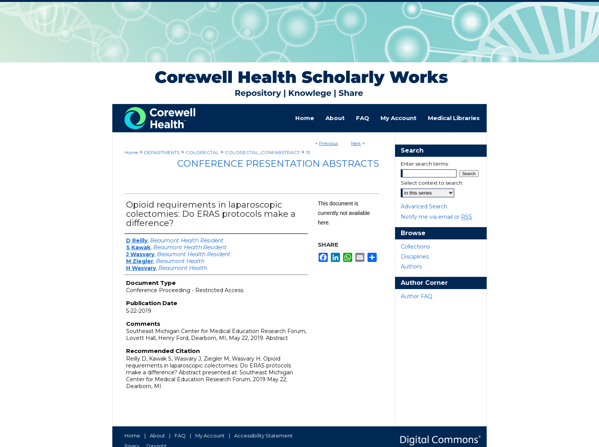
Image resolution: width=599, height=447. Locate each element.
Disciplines (415, 256)
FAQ (180, 435)
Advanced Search (424, 206)
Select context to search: (432, 183)
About (157, 435)
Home (131, 152)
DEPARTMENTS (162, 152)
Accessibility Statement (263, 435)
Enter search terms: (425, 164)
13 (308, 152)
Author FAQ (416, 296)
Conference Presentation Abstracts (278, 163)
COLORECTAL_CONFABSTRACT (262, 152)
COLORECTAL (202, 152)
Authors (411, 266)
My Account (210, 435)
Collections (415, 246)
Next (356, 143)
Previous (328, 143)
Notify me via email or (436, 216)
